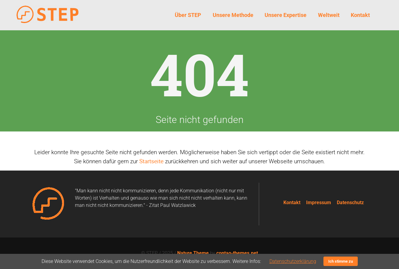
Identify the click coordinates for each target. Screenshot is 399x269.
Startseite (151, 161)
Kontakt (291, 202)
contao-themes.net (237, 253)
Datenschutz (350, 202)
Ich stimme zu (340, 261)
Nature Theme (193, 253)
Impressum (318, 202)
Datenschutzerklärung (292, 261)
